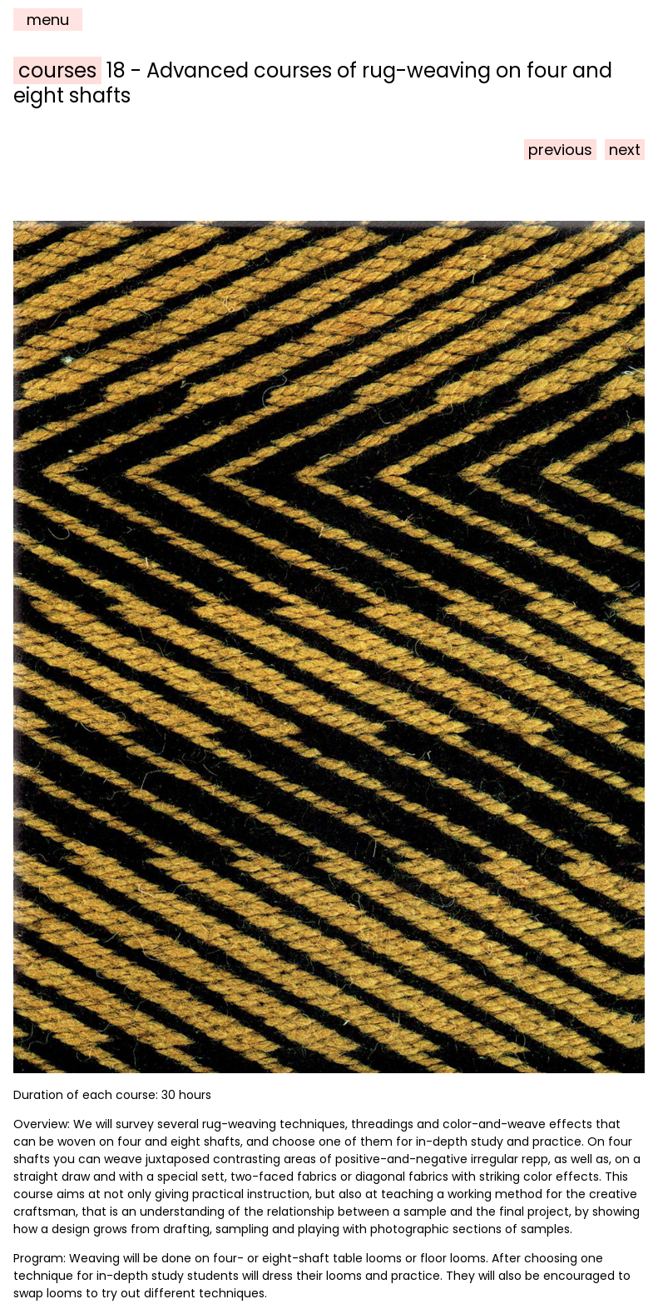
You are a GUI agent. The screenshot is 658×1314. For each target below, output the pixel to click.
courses (57, 70)
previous (560, 149)
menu (48, 19)
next (625, 149)
